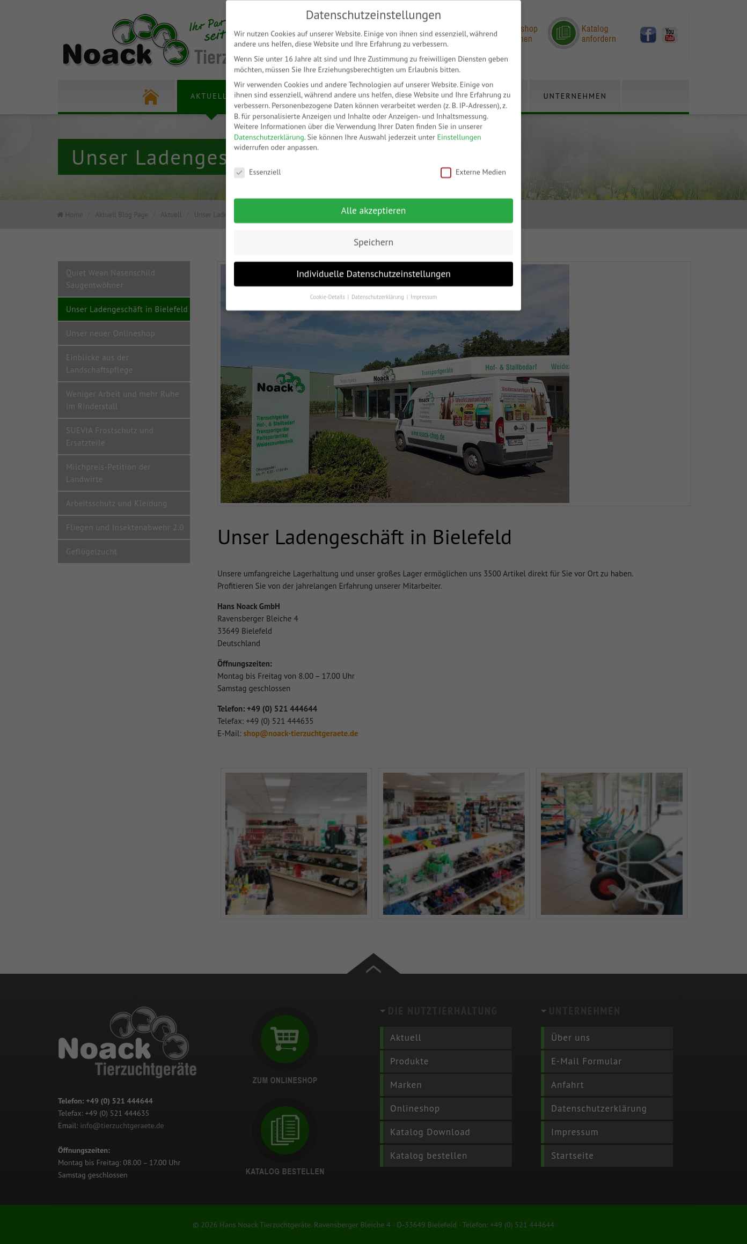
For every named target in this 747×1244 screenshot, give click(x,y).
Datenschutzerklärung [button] (378, 286)
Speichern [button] (373, 231)
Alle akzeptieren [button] (373, 200)
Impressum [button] (424, 286)
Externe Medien (473, 162)
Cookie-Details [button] (328, 286)
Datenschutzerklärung (269, 126)
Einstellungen (459, 126)
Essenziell (257, 162)
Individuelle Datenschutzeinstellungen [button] (373, 263)
